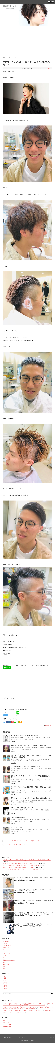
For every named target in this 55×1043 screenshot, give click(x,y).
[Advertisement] (27, 44)
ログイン (5, 1020)
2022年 (5, 980)
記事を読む (13, 741)
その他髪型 (6, 947)
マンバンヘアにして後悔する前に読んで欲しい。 (27, 877)
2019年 (5, 985)
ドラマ (4, 955)
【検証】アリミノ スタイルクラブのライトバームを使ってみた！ (20, 1003)
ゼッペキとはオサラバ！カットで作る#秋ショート (25, 766)
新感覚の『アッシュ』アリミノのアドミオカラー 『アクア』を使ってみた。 (23, 1010)
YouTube (5, 943)
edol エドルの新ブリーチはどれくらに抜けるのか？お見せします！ (21, 841)
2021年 (5, 982)
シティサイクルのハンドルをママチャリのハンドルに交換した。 (31, 889)
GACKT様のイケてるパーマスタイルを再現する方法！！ (29, 900)
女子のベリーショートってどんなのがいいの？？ (25, 735)
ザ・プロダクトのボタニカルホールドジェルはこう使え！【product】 (21, 865)
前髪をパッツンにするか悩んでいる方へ (22, 808)
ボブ (4, 958)
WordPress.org (7, 1026)
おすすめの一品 (7, 945)
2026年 (5, 976)
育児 (31, 892)
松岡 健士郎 (48, 725)
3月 (5, 978)
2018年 (5, 986)
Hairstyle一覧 (17, 1037)
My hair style (33, 880)
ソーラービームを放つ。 (18, 827)
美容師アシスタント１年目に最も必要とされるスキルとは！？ (19, 867)
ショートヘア (35, 68)
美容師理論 (6, 964)
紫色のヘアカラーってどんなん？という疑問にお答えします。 (29, 745)
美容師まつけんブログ (14, 6)
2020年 (5, 983)
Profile (2, 1037)
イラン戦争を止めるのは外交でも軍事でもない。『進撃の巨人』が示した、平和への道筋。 (27, 860)
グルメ (4, 951)
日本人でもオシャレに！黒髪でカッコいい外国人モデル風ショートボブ (32, 912)
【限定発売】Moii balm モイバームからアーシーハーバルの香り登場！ (21, 869)
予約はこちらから (9, 1037)
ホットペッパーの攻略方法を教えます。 (14, 845)
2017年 (5, 988)
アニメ (31, 926)
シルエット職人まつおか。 (19, 817)
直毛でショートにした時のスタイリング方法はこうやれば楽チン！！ (31, 798)
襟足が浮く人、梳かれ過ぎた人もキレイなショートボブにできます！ (21, 863)
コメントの (7, 1024)
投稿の (6, 1022)
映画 (4, 962)
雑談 (33, 892)
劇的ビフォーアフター (45, 68)
